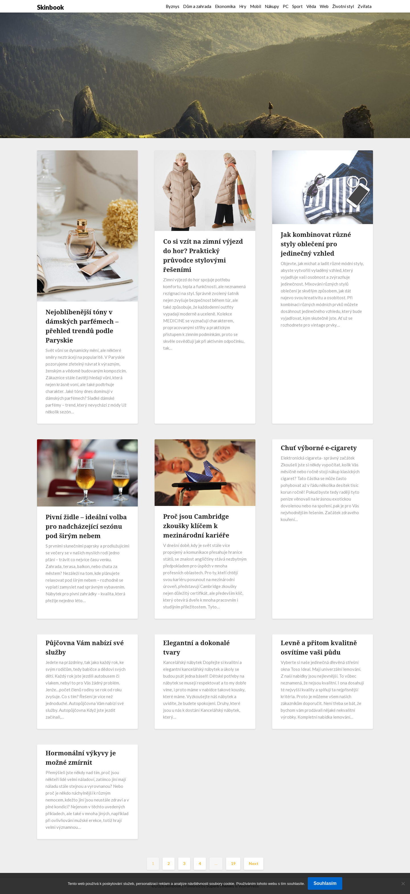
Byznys (172, 6)
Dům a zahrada (197, 6)
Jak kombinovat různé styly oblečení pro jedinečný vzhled (316, 243)
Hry (242, 6)
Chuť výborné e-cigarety (319, 447)
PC (285, 6)
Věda (311, 6)
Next (254, 863)
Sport (297, 6)
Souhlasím (325, 883)
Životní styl (343, 6)
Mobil (255, 6)
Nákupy (272, 6)
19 (233, 863)
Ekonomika (225, 6)
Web (324, 6)
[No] (403, 883)
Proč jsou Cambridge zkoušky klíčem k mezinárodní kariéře (196, 525)
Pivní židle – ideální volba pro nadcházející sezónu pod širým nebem (86, 526)
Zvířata (365, 6)
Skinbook (50, 7)
